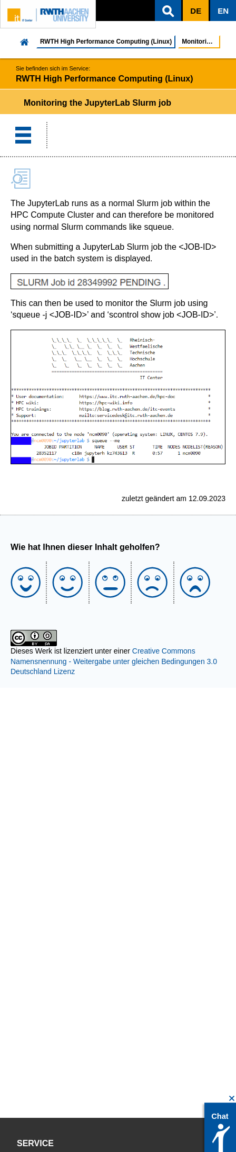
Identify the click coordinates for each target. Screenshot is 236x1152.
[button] (168, 10)
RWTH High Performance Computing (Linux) (106, 41)
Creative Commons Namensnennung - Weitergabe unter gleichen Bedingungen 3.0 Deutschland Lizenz (114, 661)
